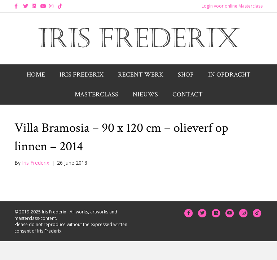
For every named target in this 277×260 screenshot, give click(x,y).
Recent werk (140, 74)
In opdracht (229, 74)
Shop (186, 74)
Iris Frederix (82, 74)
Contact (187, 94)
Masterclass (96, 94)
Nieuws (145, 94)
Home (36, 74)
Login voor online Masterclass (232, 6)
